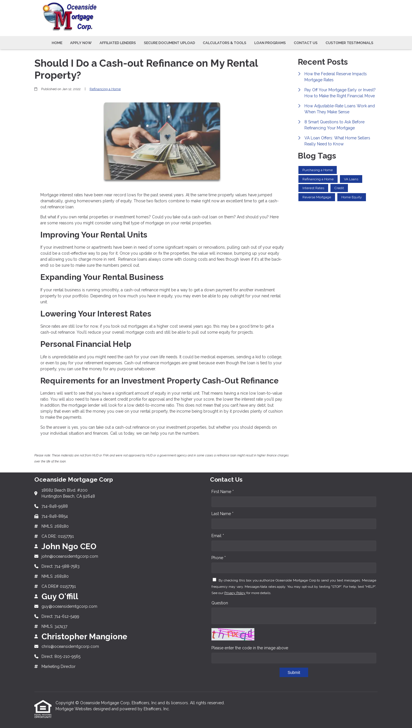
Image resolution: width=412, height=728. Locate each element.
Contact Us (306, 43)
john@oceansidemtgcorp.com (69, 556)
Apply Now (81, 43)
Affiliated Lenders (118, 43)
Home (57, 43)
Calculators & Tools (224, 43)
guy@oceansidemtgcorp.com (69, 606)
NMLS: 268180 (55, 526)
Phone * (218, 557)
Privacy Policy (234, 593)
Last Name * (222, 513)
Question (219, 603)
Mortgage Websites (74, 709)
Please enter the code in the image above (249, 648)
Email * (217, 535)
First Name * (222, 491)
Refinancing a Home (105, 89)
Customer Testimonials (349, 43)
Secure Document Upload (169, 43)
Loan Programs (270, 43)
